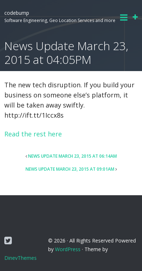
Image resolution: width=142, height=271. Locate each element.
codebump (16, 12)
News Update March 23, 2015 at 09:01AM (70, 169)
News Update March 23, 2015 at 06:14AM (72, 156)
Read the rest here (33, 134)
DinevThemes (20, 257)
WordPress (68, 249)
